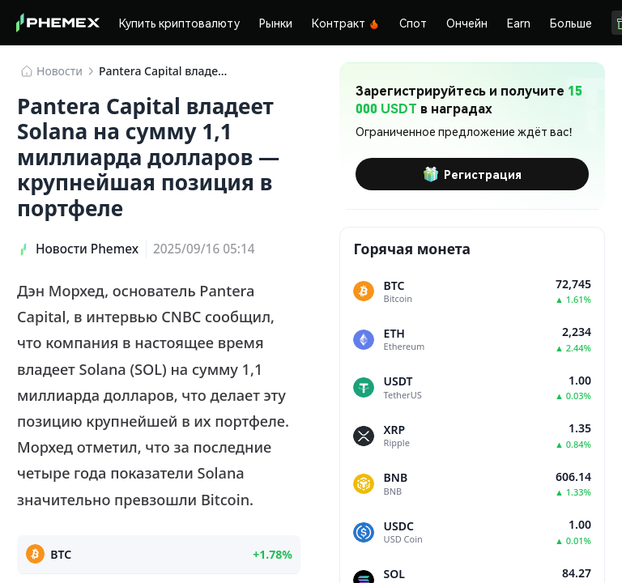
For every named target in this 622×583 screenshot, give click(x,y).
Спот (413, 22)
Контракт (346, 22)
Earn (518, 22)
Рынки (275, 22)
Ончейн (467, 22)
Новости (59, 71)
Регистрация (472, 174)
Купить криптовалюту (179, 22)
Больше (571, 22)
